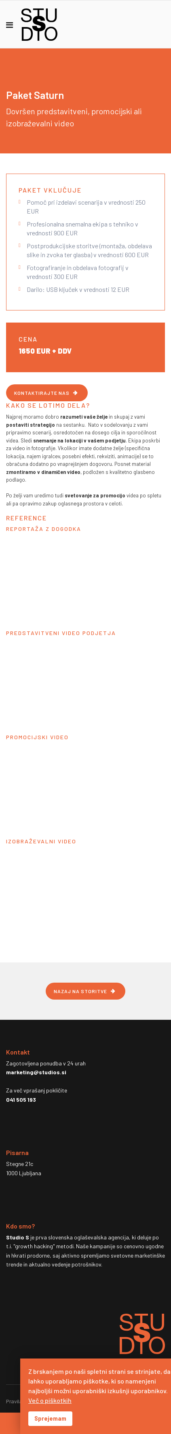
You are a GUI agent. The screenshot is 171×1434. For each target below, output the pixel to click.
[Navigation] (9, 24)
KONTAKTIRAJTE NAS (42, 393)
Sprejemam (50, 1418)
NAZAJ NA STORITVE (80, 991)
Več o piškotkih (50, 1400)
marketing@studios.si (36, 1072)
